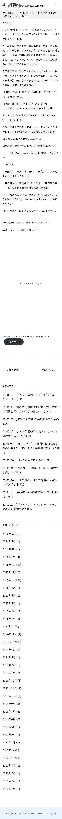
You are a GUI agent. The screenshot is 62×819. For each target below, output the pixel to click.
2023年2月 (9, 735)
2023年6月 (9, 719)
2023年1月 (8, 742)
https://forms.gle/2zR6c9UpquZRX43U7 (26, 222)
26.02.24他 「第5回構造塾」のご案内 (25, 460)
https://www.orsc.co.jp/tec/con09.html (28, 108)
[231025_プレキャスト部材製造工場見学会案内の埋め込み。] (31, 283)
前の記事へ (14, 370)
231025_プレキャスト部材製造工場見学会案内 (25, 336)
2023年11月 (9, 688)
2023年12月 (9, 680)
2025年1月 (9, 619)
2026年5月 (9, 534)
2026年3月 (9, 549)
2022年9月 (9, 765)
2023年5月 (9, 727)
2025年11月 (9, 572)
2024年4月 (9, 657)
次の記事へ (47, 370)
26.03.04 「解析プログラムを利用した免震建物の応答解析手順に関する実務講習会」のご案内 (30, 448)
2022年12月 (9, 750)
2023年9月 (9, 704)
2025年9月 (9, 588)
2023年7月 (9, 711)
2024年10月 (9, 642)
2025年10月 (9, 580)
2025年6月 (9, 595)
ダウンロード (14, 341)
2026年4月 (9, 541)
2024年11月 (9, 634)
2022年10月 (9, 758)
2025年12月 (9, 565)
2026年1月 (9, 557)
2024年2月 (9, 665)
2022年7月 (9, 773)
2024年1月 (9, 673)
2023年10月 (9, 696)
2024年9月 (9, 650)
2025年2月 (9, 611)
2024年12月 (9, 626)
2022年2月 (9, 781)
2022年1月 (9, 789)
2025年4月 (9, 603)
